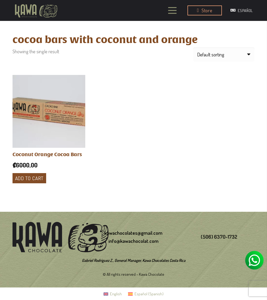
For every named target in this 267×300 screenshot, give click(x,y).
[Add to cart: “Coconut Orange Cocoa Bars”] (29, 178)
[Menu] (172, 10)
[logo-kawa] (36, 10)
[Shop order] (223, 55)
